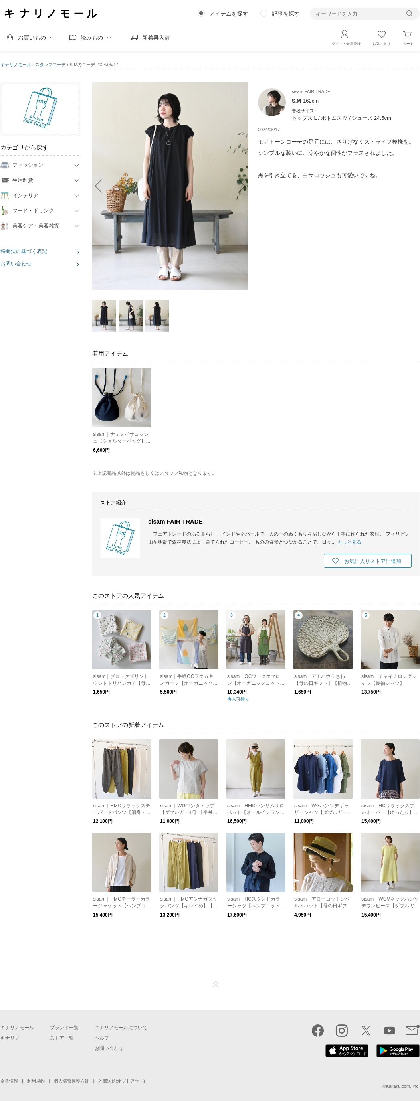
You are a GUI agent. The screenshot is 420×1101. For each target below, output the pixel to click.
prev (102, 186)
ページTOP (216, 984)
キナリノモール (15, 64)
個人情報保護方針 (71, 1081)
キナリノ (10, 1038)
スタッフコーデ (50, 64)
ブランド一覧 (64, 1027)
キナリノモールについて (121, 1027)
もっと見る (349, 542)
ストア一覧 (62, 1038)
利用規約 (36, 1081)
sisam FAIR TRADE (175, 521)
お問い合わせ (16, 264)
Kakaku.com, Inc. (403, 1086)
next (238, 186)
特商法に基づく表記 (23, 251)
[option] (170, 186)
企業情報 (9, 1081)
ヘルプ (102, 1038)
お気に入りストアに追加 (372, 561)
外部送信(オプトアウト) (121, 1081)
